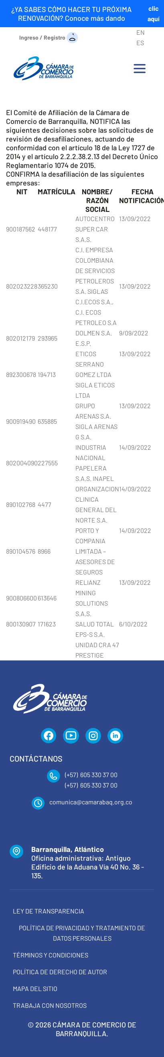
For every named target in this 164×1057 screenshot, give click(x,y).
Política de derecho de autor (60, 971)
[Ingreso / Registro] (48, 37)
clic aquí (154, 13)
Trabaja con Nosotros (50, 1005)
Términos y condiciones (50, 955)
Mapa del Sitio (35, 988)
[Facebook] (49, 736)
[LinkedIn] (115, 736)
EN (140, 32)
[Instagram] (93, 736)
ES (140, 42)
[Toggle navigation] (139, 68)
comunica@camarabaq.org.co (90, 802)
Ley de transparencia (48, 911)
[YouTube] (71, 736)
